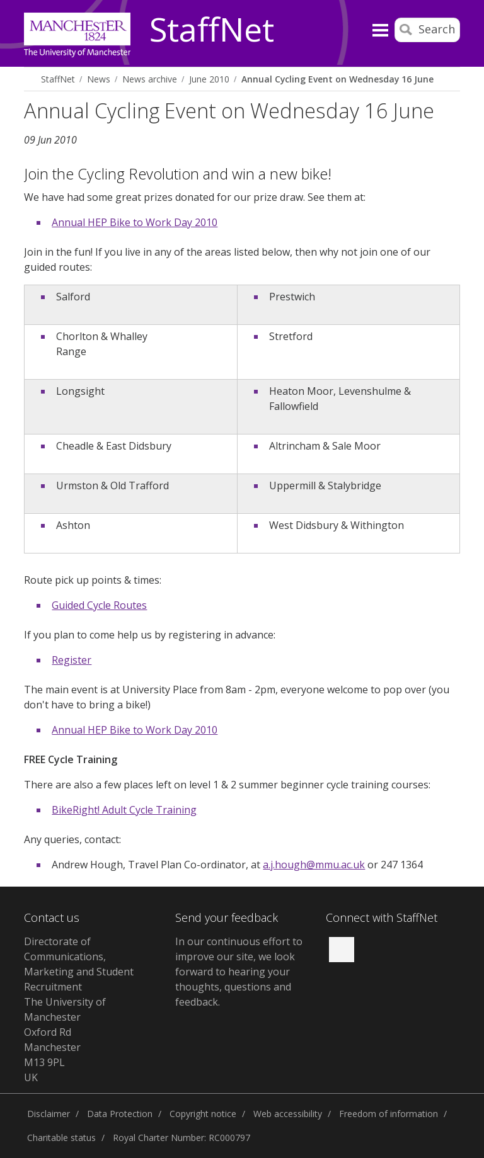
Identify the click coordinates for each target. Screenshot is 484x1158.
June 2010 (209, 79)
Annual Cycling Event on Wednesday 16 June (337, 79)
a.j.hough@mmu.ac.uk (314, 864)
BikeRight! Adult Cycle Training (124, 810)
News (98, 79)
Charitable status (61, 1138)
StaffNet (211, 30)
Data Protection (120, 1114)
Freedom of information (388, 1114)
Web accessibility (287, 1114)
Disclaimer (48, 1114)
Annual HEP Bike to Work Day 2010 (134, 222)
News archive (149, 79)
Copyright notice (203, 1114)
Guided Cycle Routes (99, 605)
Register (71, 660)
